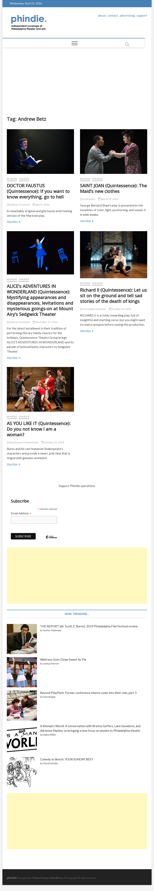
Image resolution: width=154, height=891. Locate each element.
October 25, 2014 (120, 308)
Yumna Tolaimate (52, 630)
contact (113, 15)
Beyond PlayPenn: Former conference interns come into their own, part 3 (88, 692)
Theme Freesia (40, 877)
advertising (127, 15)
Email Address (21, 513)
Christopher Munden (93, 308)
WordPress (56, 877)
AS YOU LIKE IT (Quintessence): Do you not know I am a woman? (39, 428)
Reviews (12, 178)
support (142, 15)
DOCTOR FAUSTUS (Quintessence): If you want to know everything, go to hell (38, 191)
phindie (12, 877)
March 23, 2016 (108, 199)
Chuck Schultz (50, 763)
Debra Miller (49, 734)
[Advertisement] (77, 78)
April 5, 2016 (41, 204)
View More (13, 222)
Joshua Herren (51, 663)
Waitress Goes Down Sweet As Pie (63, 659)
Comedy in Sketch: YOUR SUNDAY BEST (66, 759)
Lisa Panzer (87, 199)
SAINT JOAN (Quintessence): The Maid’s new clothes (113, 188)
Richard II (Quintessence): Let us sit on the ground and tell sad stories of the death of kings (113, 295)
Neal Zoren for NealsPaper (23, 442)
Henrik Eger (49, 696)
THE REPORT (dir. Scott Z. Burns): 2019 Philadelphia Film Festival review (89, 626)
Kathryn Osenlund (18, 204)
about (102, 15)
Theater (24, 178)
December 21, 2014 (45, 322)
